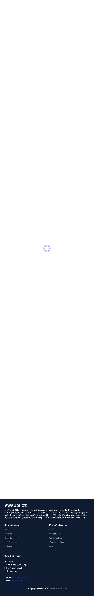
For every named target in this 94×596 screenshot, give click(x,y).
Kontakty (8, 534)
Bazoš (50, 546)
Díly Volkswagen (54, 534)
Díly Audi (51, 529)
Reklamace (8, 546)
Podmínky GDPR (11, 542)
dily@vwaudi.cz (16, 581)
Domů (7, 529)
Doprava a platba (55, 538)
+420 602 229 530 (19, 577)
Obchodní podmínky (12, 538)
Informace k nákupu (56, 542)
